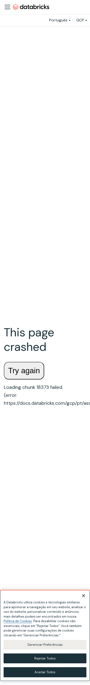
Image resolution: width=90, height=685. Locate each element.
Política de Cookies (18, 621)
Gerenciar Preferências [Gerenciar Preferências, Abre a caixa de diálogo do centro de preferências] (45, 645)
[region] (45, 635)
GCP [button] (80, 20)
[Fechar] (83, 595)
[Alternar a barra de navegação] (7, 7)
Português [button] (58, 20)
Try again (24, 370)
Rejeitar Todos (45, 658)
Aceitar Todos (45, 672)
